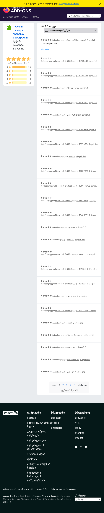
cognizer (71, 227)
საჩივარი (45, 49)
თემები (26, 17)
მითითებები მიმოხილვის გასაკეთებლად (36, 476)
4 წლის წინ (81, 347)
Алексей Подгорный (76, 40)
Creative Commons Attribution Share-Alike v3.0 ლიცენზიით (29, 499)
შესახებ (31, 417)
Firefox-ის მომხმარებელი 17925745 (71, 310)
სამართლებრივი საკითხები (63, 489)
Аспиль (70, 239)
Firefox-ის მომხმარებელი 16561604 (71, 186)
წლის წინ (91, 40)
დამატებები (34, 412)
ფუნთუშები (42, 489)
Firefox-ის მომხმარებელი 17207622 (71, 171)
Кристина (71, 296)
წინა (53, 385)
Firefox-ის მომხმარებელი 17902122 (71, 254)
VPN (77, 422)
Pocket (79, 437)
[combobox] (84, 16)
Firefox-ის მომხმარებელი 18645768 (71, 200)
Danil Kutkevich (74, 115)
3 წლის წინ (94, 269)
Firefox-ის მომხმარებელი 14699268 (71, 129)
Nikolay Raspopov (75, 335)
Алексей (71, 347)
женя (69, 323)
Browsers (80, 417)
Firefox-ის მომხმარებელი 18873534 (71, 144)
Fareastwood (73, 359)
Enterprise (56, 427)
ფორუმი (32, 459)
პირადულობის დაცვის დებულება (18, 489)
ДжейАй (71, 156)
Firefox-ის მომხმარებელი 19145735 (71, 76)
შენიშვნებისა (25, 496)
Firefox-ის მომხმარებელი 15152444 (71, 61)
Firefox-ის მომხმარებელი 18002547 (71, 102)
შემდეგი (82, 385)
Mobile (55, 422)
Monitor (79, 432)
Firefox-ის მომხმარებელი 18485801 (71, 215)
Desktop (56, 417)
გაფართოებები (11, 17)
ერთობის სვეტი (36, 453)
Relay (78, 427)
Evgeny (70, 372)
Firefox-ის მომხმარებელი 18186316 (71, 269)
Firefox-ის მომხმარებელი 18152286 (71, 284)
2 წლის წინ (81, 156)
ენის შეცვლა (80, 495)
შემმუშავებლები (36, 440)
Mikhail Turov (73, 88)
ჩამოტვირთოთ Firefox (69, 3)
